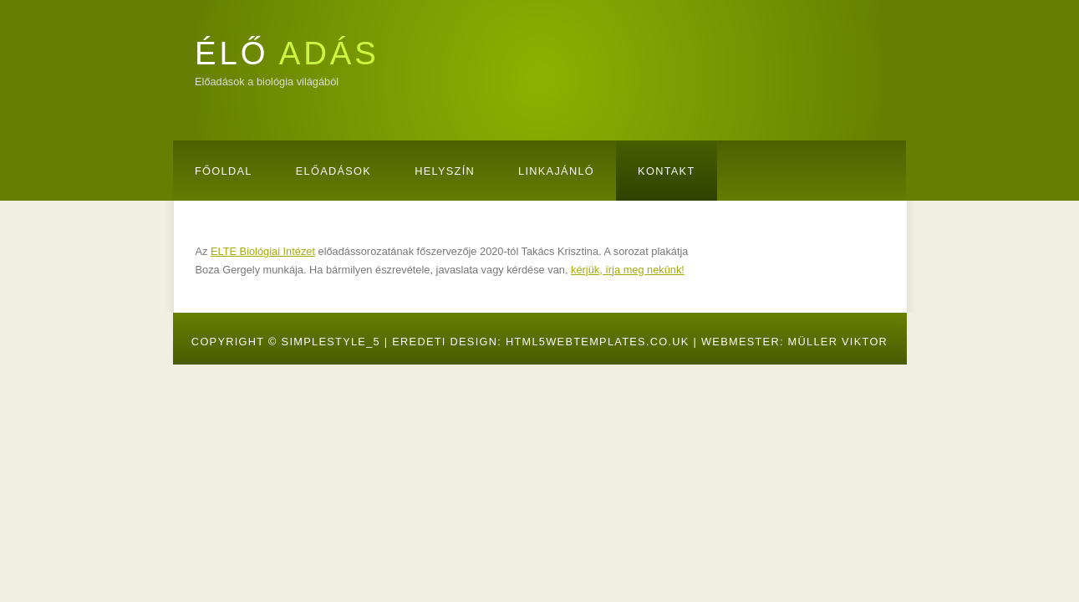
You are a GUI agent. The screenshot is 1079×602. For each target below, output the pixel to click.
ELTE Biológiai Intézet (263, 251)
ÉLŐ (287, 53)
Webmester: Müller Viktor (794, 341)
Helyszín (445, 171)
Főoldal (223, 171)
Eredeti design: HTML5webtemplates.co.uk (540, 341)
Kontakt (666, 171)
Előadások (333, 171)
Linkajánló (556, 171)
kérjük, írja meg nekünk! (628, 269)
